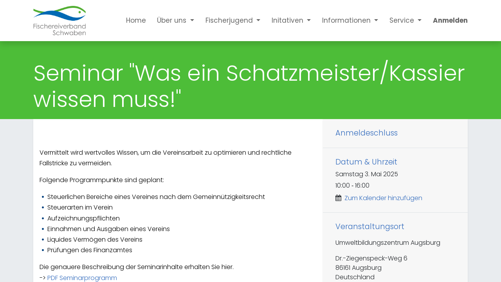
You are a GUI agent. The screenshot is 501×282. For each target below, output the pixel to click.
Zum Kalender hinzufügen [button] (383, 197)
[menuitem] (130, 20)
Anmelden (450, 20)
